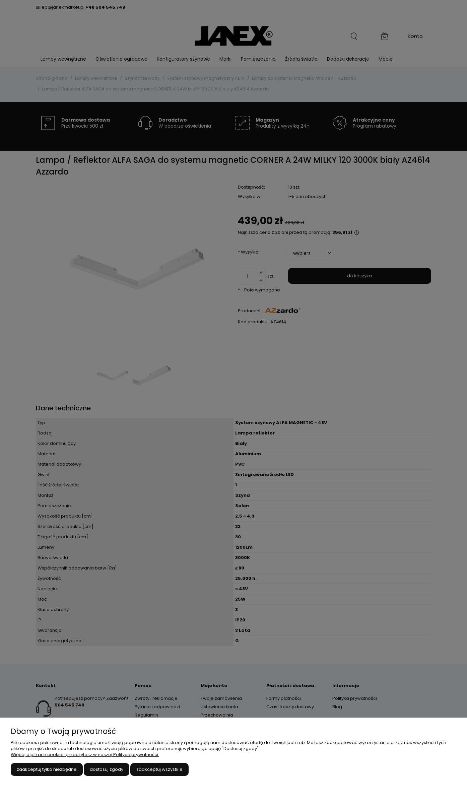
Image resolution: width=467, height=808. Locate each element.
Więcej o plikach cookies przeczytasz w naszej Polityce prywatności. (85, 754)
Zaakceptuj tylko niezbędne (47, 769)
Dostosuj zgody (106, 769)
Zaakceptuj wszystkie (159, 769)
